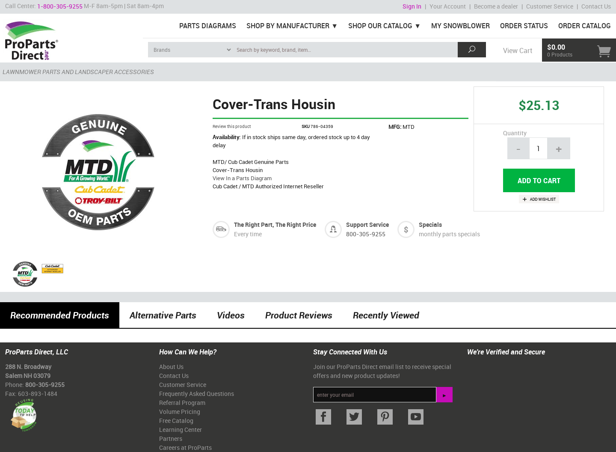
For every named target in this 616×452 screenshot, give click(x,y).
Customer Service (549, 6)
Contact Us (596, 6)
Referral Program (182, 402)
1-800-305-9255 (60, 6)
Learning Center (180, 429)
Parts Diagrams (207, 25)
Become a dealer (496, 6)
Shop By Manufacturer (287, 25)
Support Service (367, 224)
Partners (170, 438)
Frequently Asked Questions (196, 394)
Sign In (412, 6)
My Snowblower (460, 25)
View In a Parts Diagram (242, 178)
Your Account (447, 6)
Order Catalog (584, 25)
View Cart (517, 50)
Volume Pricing (179, 411)
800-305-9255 (365, 234)
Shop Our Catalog (380, 25)
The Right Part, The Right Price (275, 224)
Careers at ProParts (185, 447)
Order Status (524, 25)
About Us (171, 367)
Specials (430, 224)
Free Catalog (176, 420)
